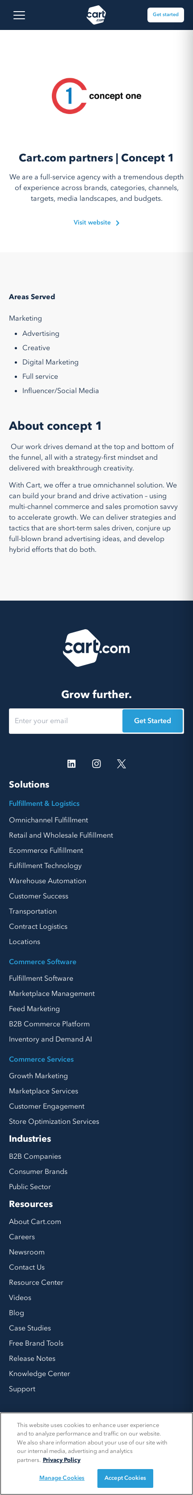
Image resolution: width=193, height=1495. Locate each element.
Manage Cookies (62, 1478)
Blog (16, 1313)
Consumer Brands (38, 1172)
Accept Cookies (125, 1478)
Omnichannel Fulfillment (48, 820)
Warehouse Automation (47, 881)
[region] (96, 1453)
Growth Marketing (38, 1076)
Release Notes (32, 1359)
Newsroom (27, 1252)
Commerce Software (42, 962)
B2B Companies (35, 1156)
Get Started (152, 721)
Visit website (96, 222)
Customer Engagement (46, 1106)
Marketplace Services (43, 1091)
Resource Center (36, 1282)
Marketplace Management (52, 994)
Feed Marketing (34, 1009)
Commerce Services (41, 1059)
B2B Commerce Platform (49, 1024)
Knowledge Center (39, 1374)
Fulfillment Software (41, 978)
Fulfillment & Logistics (44, 804)
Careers (22, 1237)
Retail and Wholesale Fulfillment (61, 835)
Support (22, 1389)
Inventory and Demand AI (50, 1039)
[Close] (179, 1426)
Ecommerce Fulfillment (46, 850)
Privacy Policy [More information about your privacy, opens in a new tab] (61, 1460)
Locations (24, 942)
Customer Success (38, 896)
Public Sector (30, 1187)
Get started (166, 14)
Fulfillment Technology (45, 866)
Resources (31, 1204)
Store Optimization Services (54, 1122)
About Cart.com (35, 1222)
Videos (20, 1298)
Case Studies (30, 1328)
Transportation (33, 911)
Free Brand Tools (36, 1343)
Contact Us (27, 1267)
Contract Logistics (38, 927)
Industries (30, 1139)
